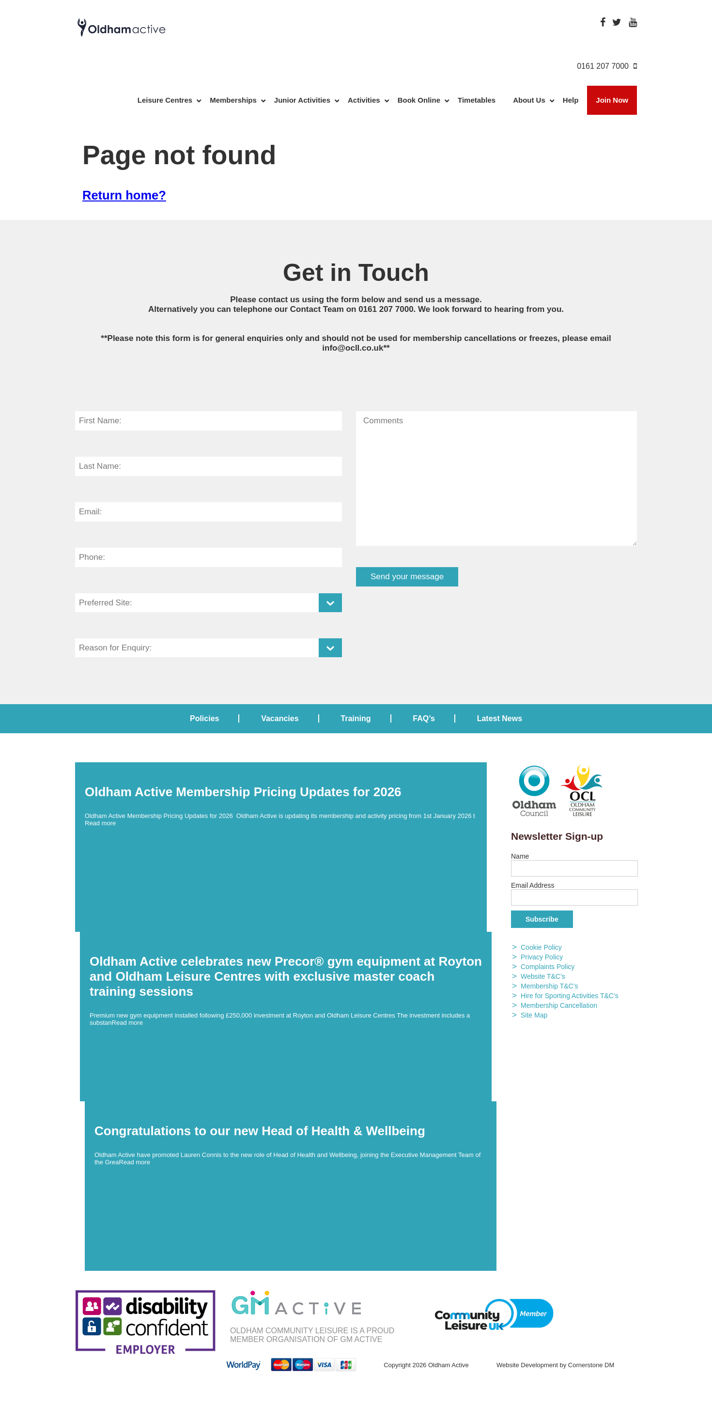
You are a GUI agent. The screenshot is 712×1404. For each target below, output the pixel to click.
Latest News (499, 718)
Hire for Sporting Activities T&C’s (570, 996)
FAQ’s (424, 718)
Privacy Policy (542, 957)
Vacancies (279, 718)
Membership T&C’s (549, 986)
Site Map (534, 1015)
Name (520, 856)
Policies (204, 718)
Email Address (532, 885)
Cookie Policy (541, 947)
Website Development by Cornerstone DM (555, 1365)
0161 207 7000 (385, 309)
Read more (100, 823)
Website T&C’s (543, 976)
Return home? (124, 195)
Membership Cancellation (559, 1005)
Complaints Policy (547, 967)
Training (356, 718)
